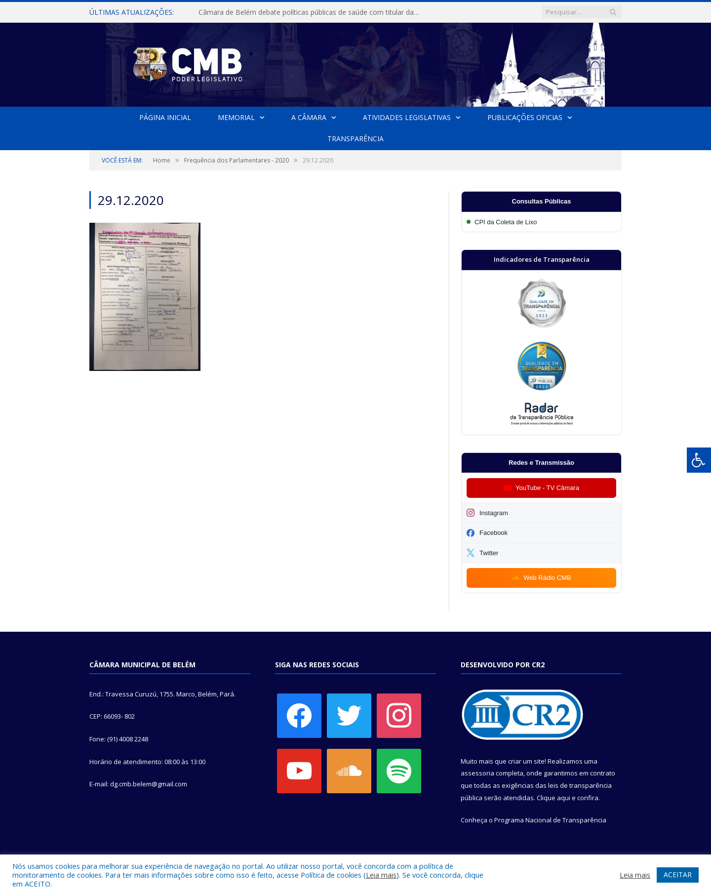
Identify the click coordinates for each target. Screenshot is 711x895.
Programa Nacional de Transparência (550, 819)
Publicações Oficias (524, 117)
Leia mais (381, 875)
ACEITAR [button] (678, 874)
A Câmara (308, 117)
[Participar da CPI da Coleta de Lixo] (541, 222)
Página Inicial (165, 117)
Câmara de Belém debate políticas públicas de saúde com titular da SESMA (312, 12)
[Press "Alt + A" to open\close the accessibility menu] (699, 460)
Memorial (236, 117)
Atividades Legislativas (407, 117)
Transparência (355, 138)
